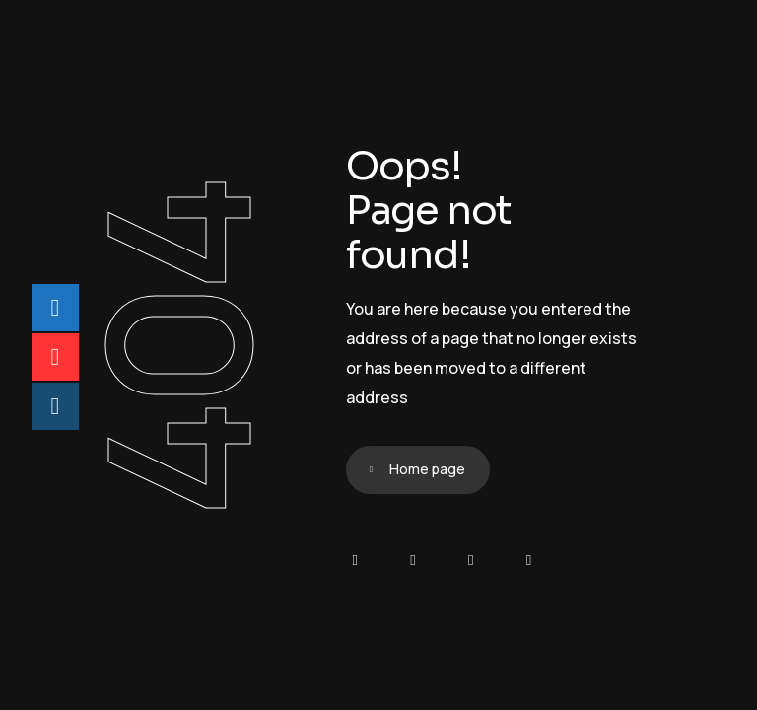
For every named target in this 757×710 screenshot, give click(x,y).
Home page (427, 469)
